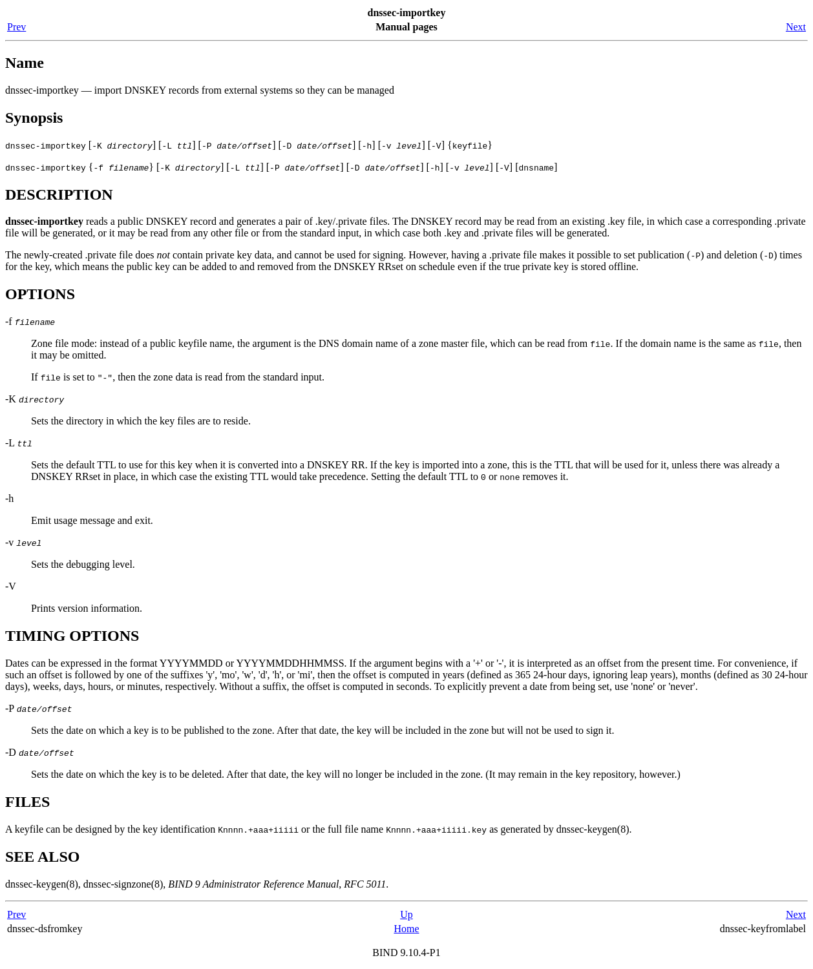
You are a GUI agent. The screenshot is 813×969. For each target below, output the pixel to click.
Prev (16, 26)
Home (406, 928)
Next (796, 26)
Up (406, 914)
